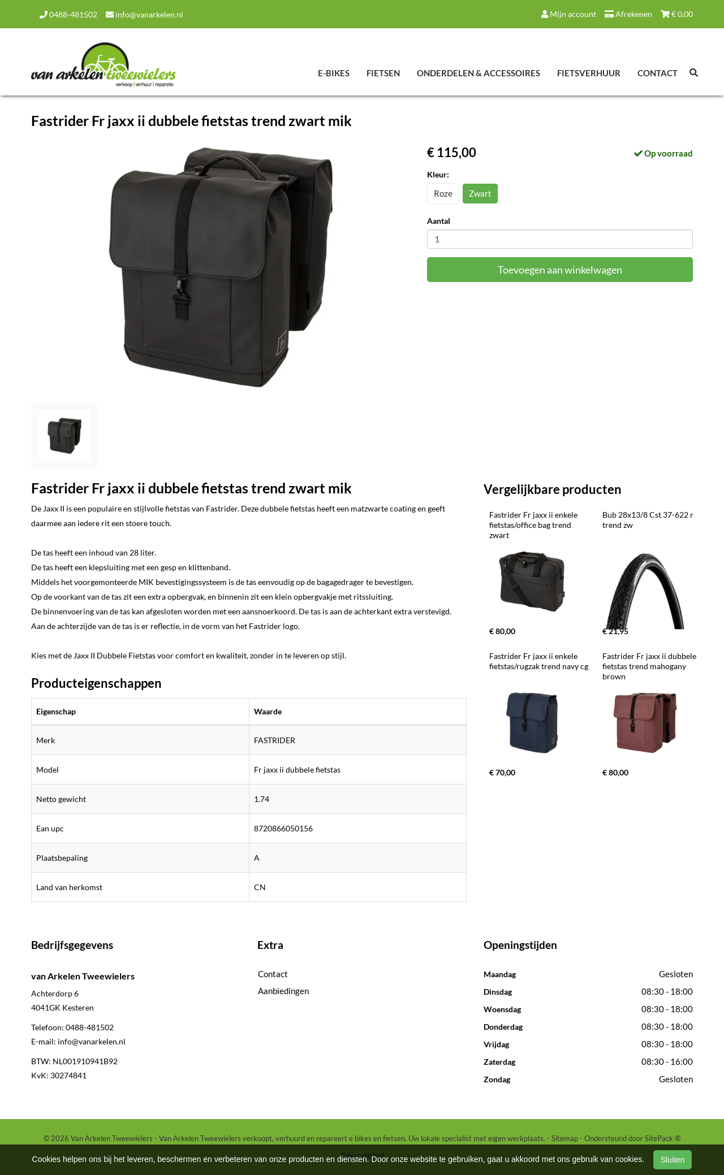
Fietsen (383, 73)
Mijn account (568, 14)
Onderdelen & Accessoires (478, 73)
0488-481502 (68, 14)
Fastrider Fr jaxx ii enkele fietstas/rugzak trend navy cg (538, 661)
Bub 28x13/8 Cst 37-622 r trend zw (648, 520)
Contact (657, 73)
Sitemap (564, 1138)
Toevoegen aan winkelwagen (560, 269)
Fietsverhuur (588, 73)
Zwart (480, 193)
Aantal (438, 221)
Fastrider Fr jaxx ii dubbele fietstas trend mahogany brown (650, 666)
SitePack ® (662, 1138)
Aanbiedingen (283, 991)
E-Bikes (334, 73)
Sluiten (673, 1159)
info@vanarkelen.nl (144, 14)
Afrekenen (628, 14)
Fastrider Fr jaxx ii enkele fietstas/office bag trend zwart (534, 525)
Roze (443, 193)
